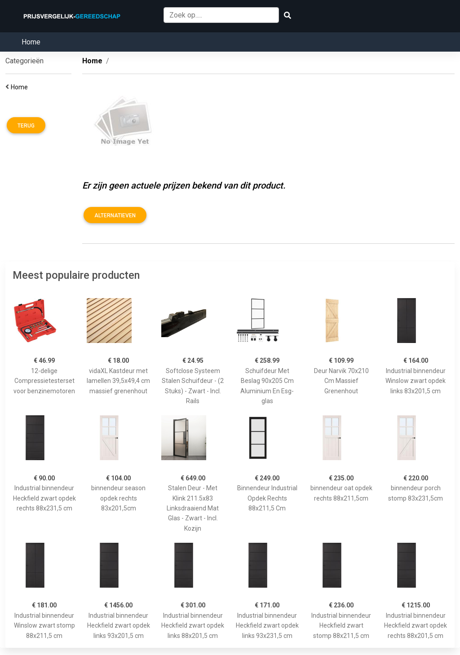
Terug (26, 126)
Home (31, 42)
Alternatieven (115, 215)
